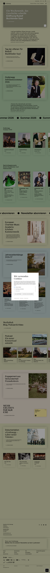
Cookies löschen (16, 298)
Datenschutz (26, 298)
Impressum (22, 298)
